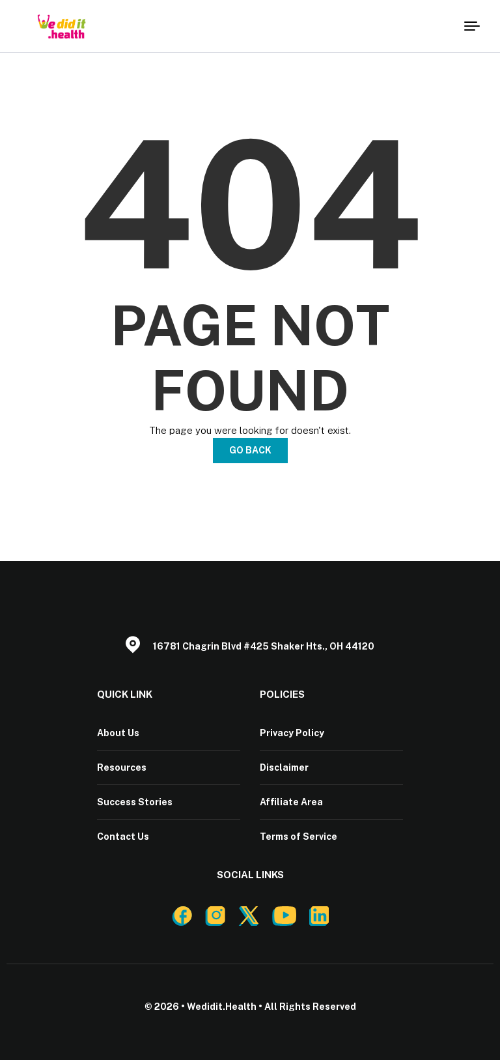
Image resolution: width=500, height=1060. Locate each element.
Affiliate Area (291, 802)
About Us (118, 733)
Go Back (250, 450)
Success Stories (135, 802)
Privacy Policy (292, 733)
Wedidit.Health (222, 1006)
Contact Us (123, 836)
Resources (121, 767)
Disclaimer (284, 767)
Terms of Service (298, 836)
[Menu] (470, 26)
